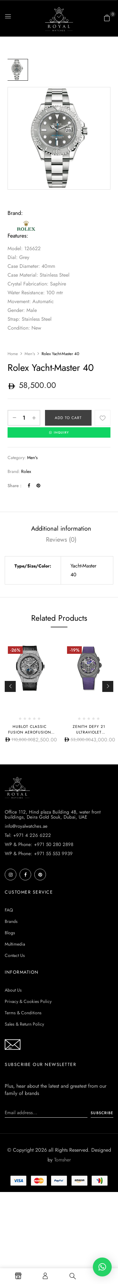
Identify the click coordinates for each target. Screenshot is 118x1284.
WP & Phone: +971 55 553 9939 (39, 853)
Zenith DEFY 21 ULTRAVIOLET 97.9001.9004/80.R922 (89, 732)
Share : (14, 485)
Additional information (61, 528)
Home (13, 354)
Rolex (26, 471)
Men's (30, 354)
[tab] (61, 528)
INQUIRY (59, 432)
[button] (107, 18)
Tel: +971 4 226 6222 (28, 835)
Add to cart (68, 418)
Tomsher (62, 1159)
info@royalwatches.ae (26, 826)
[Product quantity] (24, 418)
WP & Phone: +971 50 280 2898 (39, 844)
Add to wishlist (102, 418)
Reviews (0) (61, 539)
